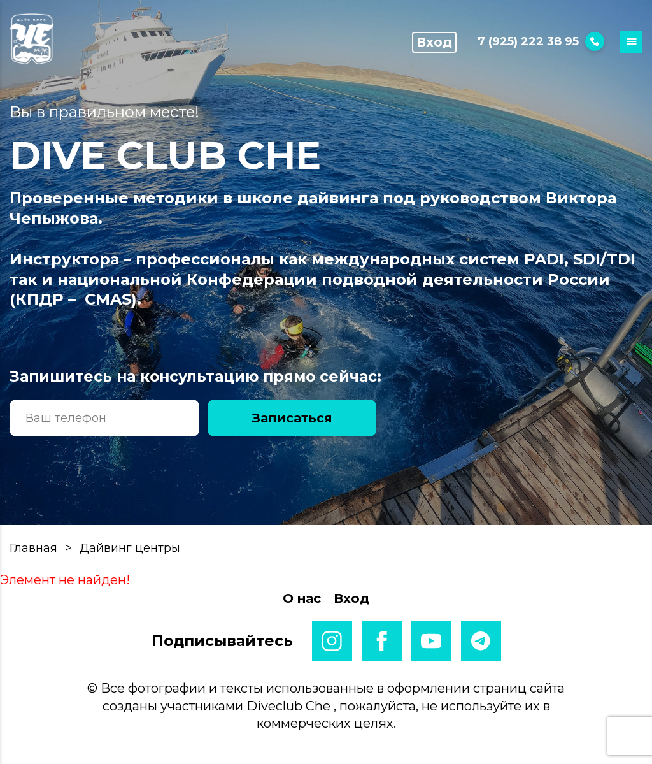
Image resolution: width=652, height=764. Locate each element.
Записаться (292, 418)
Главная (33, 548)
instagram (332, 641)
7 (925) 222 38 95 (541, 41)
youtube (431, 641)
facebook (382, 641)
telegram (481, 641)
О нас (302, 598)
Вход (434, 42)
